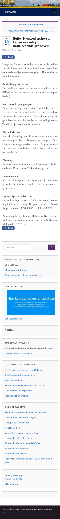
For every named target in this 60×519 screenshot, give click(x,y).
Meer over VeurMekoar (16, 270)
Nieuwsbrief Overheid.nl (17, 395)
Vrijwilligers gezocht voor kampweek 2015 (29, 30)
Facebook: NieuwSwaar (16, 448)
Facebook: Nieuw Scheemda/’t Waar (23, 443)
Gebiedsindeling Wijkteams (18, 390)
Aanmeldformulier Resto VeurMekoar (23, 275)
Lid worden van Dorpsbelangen (20, 417)
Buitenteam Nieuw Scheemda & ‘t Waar (24, 385)
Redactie (11, 50)
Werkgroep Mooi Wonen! (17, 422)
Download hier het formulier (19, 353)
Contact (5, 512)
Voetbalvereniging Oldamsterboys (22, 432)
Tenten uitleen (12, 427)
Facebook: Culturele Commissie (20, 438)
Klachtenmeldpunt (14, 380)
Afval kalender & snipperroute (20, 375)
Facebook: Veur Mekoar (16, 453)
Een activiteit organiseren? (31, 24)
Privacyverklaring (13, 475)
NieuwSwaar (9, 11)
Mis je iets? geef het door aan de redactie (25, 412)
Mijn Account (11, 484)
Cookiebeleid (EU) (14, 479)
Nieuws (20, 50)
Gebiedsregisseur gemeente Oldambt (24, 370)
